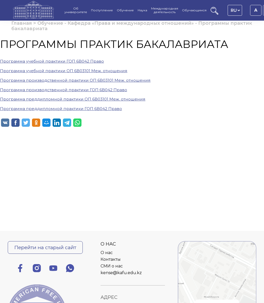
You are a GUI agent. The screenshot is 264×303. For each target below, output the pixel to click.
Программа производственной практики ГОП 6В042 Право (63, 89)
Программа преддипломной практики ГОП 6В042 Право (61, 108)
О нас (107, 252)
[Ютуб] (53, 269)
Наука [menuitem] (142, 10)
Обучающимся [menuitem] (194, 10)
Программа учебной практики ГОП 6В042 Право (52, 61)
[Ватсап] (70, 269)
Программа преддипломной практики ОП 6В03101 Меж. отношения (72, 99)
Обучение (50, 23)
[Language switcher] (235, 10)
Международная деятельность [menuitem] (164, 10)
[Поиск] (214, 13)
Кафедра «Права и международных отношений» (131, 23)
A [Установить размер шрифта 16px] (255, 10)
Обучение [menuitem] (125, 10)
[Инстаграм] (37, 269)
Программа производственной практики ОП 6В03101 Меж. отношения (75, 80)
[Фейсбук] (20, 269)
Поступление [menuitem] (102, 10)
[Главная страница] (33, 10)
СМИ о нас (112, 266)
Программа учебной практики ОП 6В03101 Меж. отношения (63, 70)
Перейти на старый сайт (45, 247)
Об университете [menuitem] (75, 10)
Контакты (111, 259)
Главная (21, 23)
